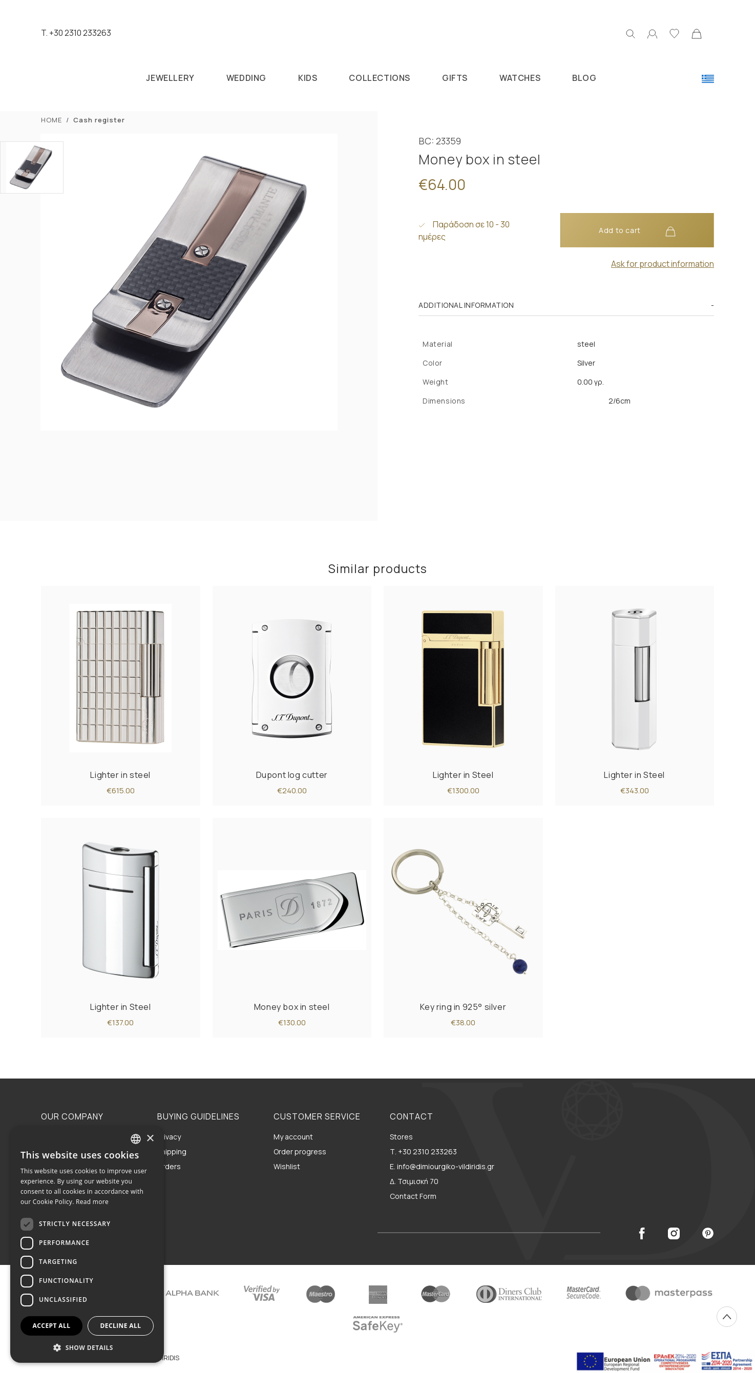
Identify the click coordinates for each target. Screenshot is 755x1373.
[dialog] (87, 1244)
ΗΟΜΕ (51, 119)
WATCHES (519, 77)
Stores (401, 1137)
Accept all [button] (52, 1325)
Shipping (171, 1151)
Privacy (169, 1137)
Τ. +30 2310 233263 (423, 1151)
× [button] (150, 1139)
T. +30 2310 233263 (76, 32)
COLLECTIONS (379, 77)
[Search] (630, 33)
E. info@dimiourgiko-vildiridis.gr (442, 1166)
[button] (87, 1347)
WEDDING (246, 77)
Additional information (466, 305)
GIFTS (455, 77)
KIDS (307, 77)
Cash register (99, 119)
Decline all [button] (120, 1325)
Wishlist (287, 1166)
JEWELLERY (170, 77)
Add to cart (637, 230)
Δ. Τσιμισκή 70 (414, 1181)
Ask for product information (662, 263)
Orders (169, 1166)
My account (293, 1137)
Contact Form (413, 1196)
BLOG (584, 77)
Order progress (300, 1151)
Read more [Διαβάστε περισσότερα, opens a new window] (92, 1201)
